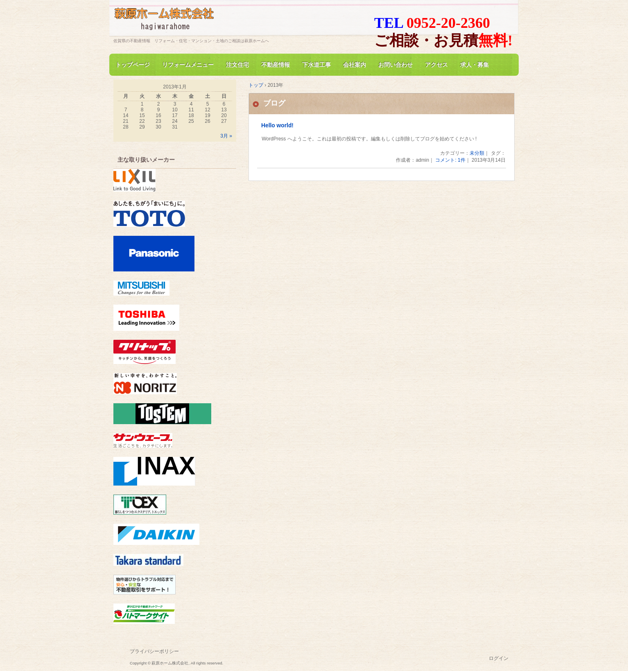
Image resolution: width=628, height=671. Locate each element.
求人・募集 (474, 64)
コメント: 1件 (450, 160)
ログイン (498, 658)
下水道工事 (316, 64)
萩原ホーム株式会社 (207, 22)
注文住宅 (237, 64)
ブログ (274, 103)
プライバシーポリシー (154, 651)
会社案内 (354, 64)
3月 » (226, 136)
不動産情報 (275, 64)
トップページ (132, 64)
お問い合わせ (395, 64)
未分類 (477, 153)
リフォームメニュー (188, 64)
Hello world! (277, 125)
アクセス (436, 64)
